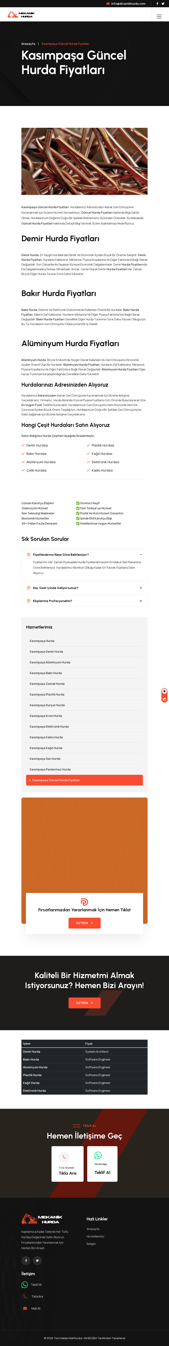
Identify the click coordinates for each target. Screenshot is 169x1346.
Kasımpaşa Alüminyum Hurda (48, 662)
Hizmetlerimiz (95, 1236)
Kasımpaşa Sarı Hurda (43, 759)
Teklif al (36, 1285)
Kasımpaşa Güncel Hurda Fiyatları (54, 780)
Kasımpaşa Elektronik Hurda (47, 727)
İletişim (84, 923)
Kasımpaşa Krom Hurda (44, 716)
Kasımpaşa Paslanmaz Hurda (48, 769)
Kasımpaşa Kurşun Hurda (45, 705)
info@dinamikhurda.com (126, 4)
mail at (36, 1308)
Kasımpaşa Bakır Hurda (44, 673)
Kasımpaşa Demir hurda (44, 652)
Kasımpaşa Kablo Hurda (44, 737)
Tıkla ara (37, 1296)
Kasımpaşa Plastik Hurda (45, 694)
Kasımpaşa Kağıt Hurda (44, 748)
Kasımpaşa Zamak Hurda (45, 684)
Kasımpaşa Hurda (40, 641)
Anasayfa (28, 44)
